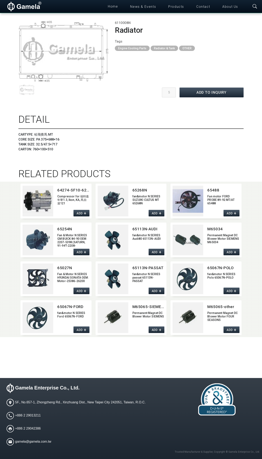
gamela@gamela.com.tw (33, 441)
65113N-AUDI (145, 229)
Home (113, 6)
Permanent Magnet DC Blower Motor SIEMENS (148, 314)
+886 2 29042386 (28, 428)
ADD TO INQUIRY (211, 92)
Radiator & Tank (164, 48)
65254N (64, 229)
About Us (230, 7)
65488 (213, 190)
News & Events (143, 7)
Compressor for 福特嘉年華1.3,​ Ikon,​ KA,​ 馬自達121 (73, 200)
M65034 (214, 229)
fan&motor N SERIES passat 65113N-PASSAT (146, 277)
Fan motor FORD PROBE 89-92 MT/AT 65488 (220, 200)
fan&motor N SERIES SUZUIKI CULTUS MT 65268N (146, 200)
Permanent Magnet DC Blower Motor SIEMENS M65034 (223, 239)
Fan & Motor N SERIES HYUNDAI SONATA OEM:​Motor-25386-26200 (73, 277)
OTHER (187, 48)
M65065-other (220, 306)
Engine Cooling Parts (132, 48)
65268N (139, 190)
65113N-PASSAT (148, 268)
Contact (203, 7)
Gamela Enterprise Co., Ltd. (47, 387)
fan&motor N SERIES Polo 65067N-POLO (221, 275)
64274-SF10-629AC (73, 190)
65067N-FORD (70, 306)
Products (176, 7)
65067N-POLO (220, 268)
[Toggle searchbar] (254, 6)
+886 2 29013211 (28, 415)
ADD (79, 213)
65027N (64, 268)
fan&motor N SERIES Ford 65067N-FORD (71, 314)
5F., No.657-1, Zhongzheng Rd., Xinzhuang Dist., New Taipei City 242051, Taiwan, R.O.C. (80, 402)
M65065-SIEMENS (148, 306)
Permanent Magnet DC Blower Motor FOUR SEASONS (222, 316)
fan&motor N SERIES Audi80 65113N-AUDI (146, 237)
